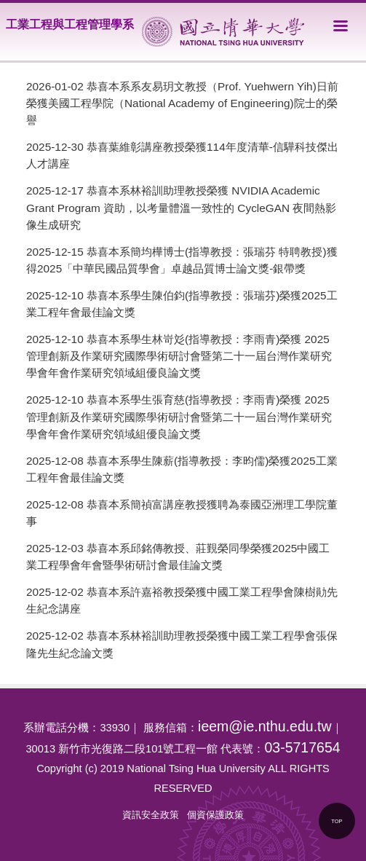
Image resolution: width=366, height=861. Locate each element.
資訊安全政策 (150, 814)
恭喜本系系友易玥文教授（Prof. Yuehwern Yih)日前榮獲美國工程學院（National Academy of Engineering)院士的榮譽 (182, 103)
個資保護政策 (215, 814)
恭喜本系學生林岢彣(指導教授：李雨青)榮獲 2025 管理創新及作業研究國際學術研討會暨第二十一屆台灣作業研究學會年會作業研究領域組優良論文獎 (179, 356)
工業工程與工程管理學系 (70, 24)
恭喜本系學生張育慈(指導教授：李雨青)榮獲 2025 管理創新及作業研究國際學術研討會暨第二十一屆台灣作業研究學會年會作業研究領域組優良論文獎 (179, 416)
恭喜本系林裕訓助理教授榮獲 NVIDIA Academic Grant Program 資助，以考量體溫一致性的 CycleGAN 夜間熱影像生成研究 (181, 207)
